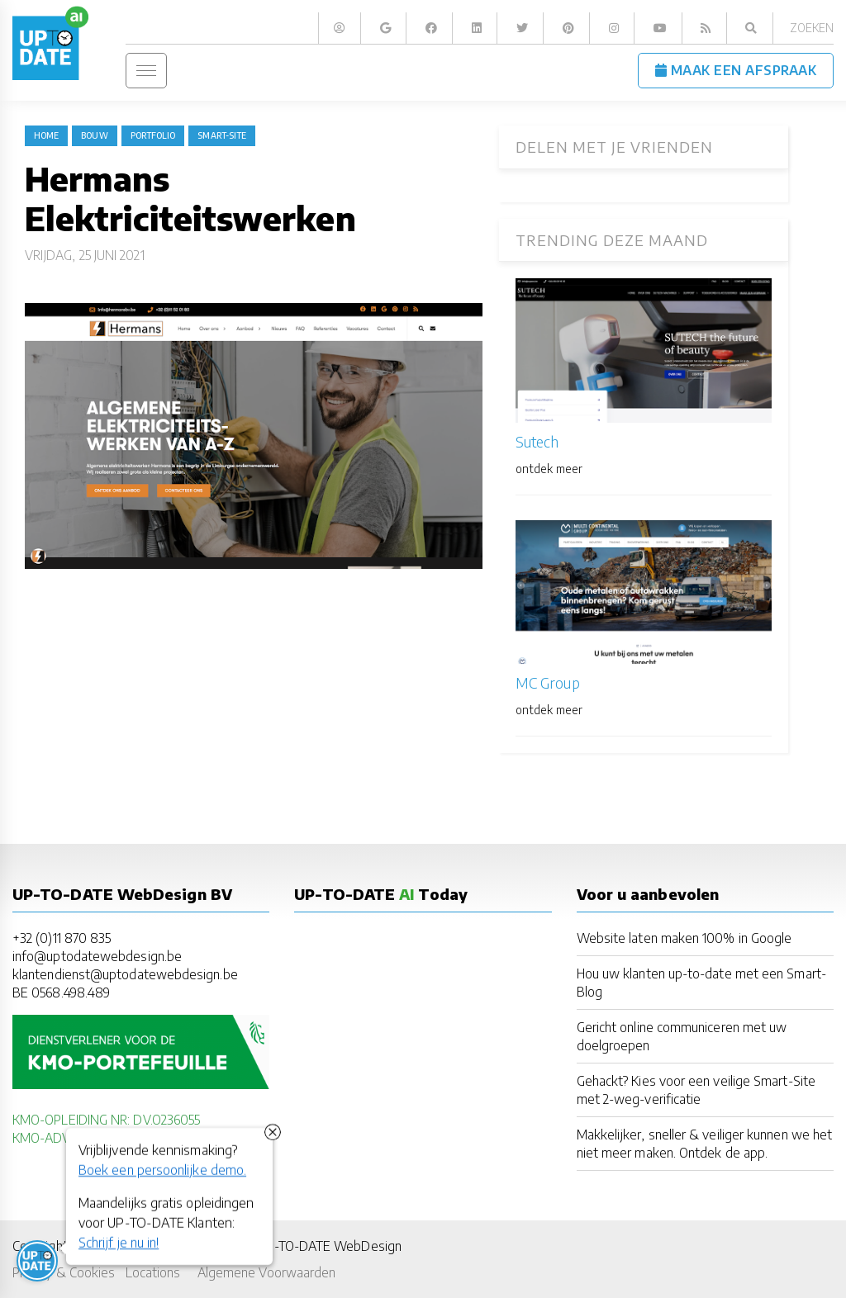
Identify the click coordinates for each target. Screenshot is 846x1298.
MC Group (548, 682)
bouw (94, 135)
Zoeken (812, 28)
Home (46, 135)
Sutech (537, 441)
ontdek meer (549, 469)
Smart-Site (221, 135)
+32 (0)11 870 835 (61, 937)
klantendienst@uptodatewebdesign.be (125, 974)
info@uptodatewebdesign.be (97, 956)
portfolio (153, 135)
